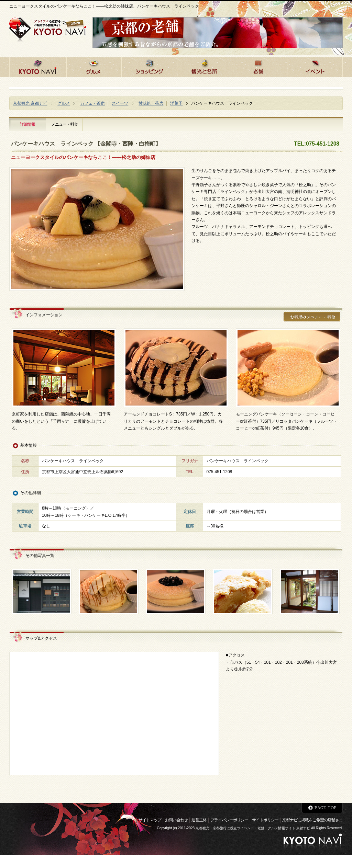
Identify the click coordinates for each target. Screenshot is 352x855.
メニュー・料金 (64, 124)
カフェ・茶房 (92, 103)
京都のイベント (315, 66)
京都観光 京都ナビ (30, 103)
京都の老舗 (259, 66)
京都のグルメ (93, 66)
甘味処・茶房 (151, 103)
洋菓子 (176, 103)
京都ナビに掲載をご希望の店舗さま (312, 820)
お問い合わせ (176, 820)
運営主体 (199, 820)
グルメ (63, 103)
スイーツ (120, 103)
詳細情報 (27, 124)
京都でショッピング (149, 66)
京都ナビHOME (37, 66)
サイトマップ (150, 820)
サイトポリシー (265, 820)
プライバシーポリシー (229, 820)
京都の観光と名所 (204, 66)
